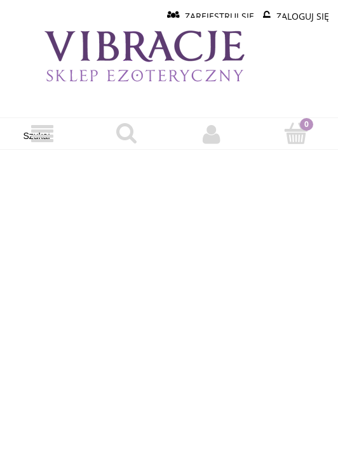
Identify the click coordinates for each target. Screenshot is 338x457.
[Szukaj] (126, 133)
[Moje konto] (211, 134)
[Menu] (42, 134)
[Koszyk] (295, 133)
